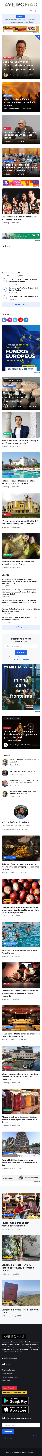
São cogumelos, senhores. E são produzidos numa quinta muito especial (19, 395)
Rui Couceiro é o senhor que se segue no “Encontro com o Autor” (20, 442)
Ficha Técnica (7, 1374)
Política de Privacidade (10, 1377)
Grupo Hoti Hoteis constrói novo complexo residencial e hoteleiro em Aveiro (19, 1163)
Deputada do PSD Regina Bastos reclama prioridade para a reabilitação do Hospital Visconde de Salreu (19, 592)
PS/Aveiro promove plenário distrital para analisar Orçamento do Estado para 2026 (19, 601)
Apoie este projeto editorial (14, 1392)
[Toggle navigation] (31, 11)
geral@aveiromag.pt (9, 1358)
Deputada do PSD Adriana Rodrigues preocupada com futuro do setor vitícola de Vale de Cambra (19, 581)
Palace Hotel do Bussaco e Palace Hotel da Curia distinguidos (18, 482)
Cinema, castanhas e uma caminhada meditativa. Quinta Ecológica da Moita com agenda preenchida (21, 910)
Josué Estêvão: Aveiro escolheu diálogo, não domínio (23, 792)
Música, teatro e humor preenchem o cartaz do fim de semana (19, 102)
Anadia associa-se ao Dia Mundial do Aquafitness (20, 951)
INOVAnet (9, 1453)
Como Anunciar (9, 1388)
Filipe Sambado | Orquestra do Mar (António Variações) (22, 280)
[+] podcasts (21, 304)
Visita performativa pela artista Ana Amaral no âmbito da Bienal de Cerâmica (20, 1077)
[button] (35, 11)
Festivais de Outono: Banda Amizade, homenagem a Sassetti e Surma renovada (20, 993)
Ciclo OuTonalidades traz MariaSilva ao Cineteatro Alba (20, 218)
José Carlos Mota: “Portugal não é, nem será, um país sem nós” (19, 65)
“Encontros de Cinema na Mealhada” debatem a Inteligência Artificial (20, 522)
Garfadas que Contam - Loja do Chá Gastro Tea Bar (23, 289)
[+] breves (21, 627)
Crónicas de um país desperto (22, 771)
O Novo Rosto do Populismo (15, 821)
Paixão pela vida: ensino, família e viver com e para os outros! (24, 782)
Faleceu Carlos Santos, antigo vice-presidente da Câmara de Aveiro (21, 610)
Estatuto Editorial (8, 1370)
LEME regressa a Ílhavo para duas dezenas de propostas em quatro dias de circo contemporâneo (20, 736)
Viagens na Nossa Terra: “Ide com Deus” (20, 1311)
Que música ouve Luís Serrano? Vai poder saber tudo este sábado (20, 134)
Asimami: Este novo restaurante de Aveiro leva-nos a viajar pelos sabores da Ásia (20, 867)
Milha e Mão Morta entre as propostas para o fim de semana (21, 1035)
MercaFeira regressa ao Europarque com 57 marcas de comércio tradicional (20, 167)
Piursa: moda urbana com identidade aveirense (15, 1224)
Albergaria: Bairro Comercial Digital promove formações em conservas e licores (19, 1120)
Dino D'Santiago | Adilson (12, 273)
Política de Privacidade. (21, 659)
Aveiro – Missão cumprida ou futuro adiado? (24, 761)
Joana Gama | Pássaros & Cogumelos (23, 296)
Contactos (6, 1381)
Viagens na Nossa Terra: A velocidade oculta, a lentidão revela (18, 1267)
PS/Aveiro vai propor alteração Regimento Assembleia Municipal (19, 618)
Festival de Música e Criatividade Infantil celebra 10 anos (18, 563)
